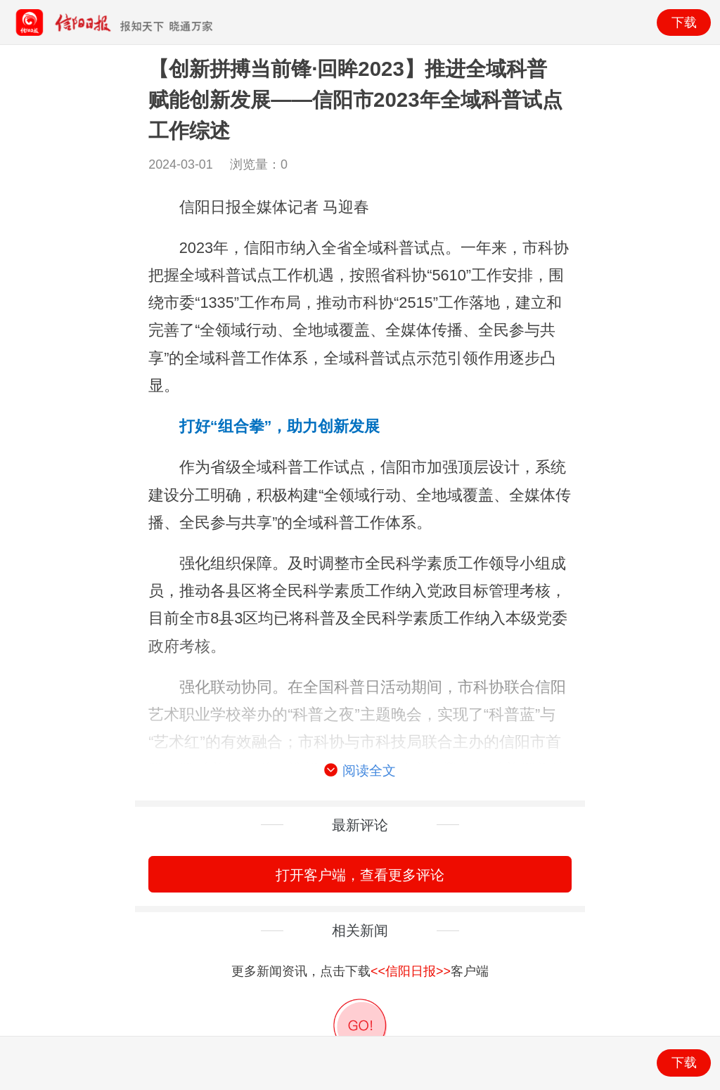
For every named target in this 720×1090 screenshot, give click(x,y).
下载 (684, 22)
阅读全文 (360, 771)
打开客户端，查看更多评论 (360, 875)
